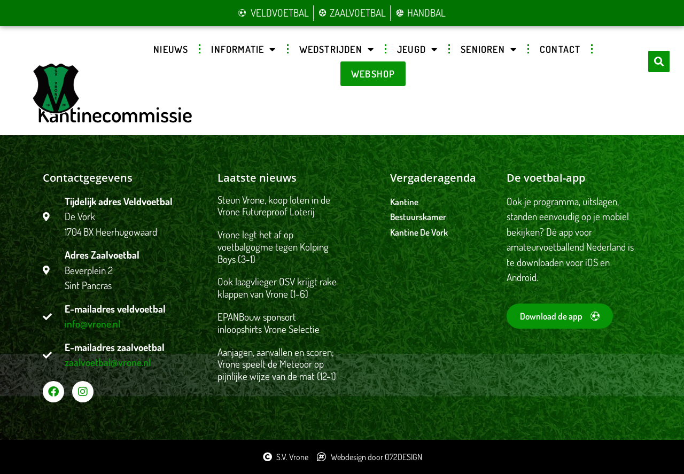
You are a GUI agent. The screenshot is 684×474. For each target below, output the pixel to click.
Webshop (373, 74)
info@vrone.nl (92, 323)
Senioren (489, 49)
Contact (560, 49)
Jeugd (417, 49)
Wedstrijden (336, 49)
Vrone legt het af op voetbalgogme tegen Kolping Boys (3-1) (273, 247)
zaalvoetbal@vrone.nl (108, 362)
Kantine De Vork (419, 232)
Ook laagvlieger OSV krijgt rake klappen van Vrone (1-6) (277, 287)
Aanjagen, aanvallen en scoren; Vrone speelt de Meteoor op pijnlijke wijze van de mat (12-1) (276, 364)
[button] (659, 61)
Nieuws (170, 49)
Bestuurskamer (418, 216)
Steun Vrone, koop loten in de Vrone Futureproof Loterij (273, 206)
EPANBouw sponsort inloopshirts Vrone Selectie (268, 323)
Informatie (243, 49)
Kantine (404, 201)
